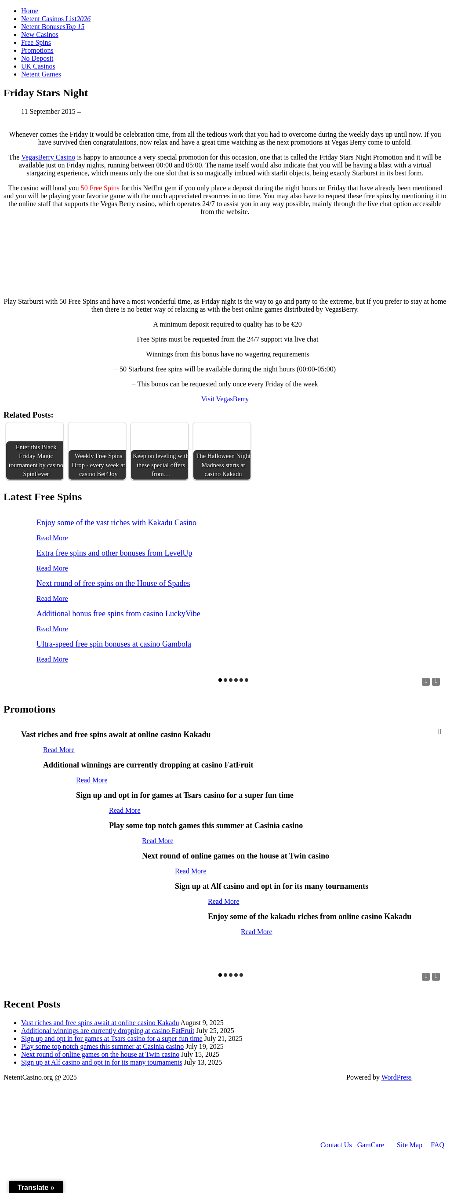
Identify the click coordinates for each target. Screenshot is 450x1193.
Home (29, 11)
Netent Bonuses (52, 26)
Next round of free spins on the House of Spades (113, 583)
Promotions (37, 50)
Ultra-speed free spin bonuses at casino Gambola (113, 644)
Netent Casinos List (56, 18)
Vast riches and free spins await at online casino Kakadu (100, 1022)
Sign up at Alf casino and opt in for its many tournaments (101, 1062)
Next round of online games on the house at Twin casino (100, 1054)
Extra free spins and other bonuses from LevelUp (114, 553)
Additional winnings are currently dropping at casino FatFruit (107, 1030)
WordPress (396, 1077)
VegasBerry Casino (48, 157)
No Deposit (37, 58)
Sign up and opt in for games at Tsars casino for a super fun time (112, 1038)
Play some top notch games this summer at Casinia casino (102, 1046)
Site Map (409, 1145)
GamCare (370, 1145)
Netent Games (41, 74)
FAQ (437, 1145)
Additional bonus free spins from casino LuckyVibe (118, 613)
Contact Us (336, 1145)
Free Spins (36, 42)
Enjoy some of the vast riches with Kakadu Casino (116, 522)
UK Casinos (38, 66)
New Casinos (39, 34)
